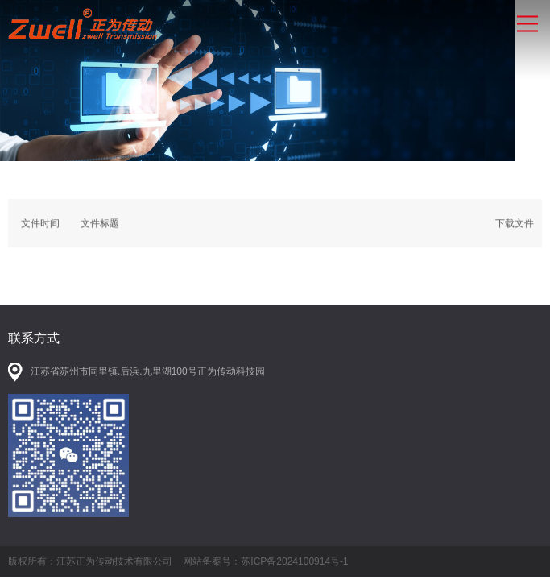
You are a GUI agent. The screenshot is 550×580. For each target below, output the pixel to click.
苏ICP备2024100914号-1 (294, 561)
